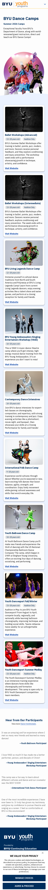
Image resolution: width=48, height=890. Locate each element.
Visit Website (11, 168)
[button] (43, 853)
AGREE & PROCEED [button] (24, 885)
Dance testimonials (28, 724)
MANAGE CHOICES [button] (24, 878)
